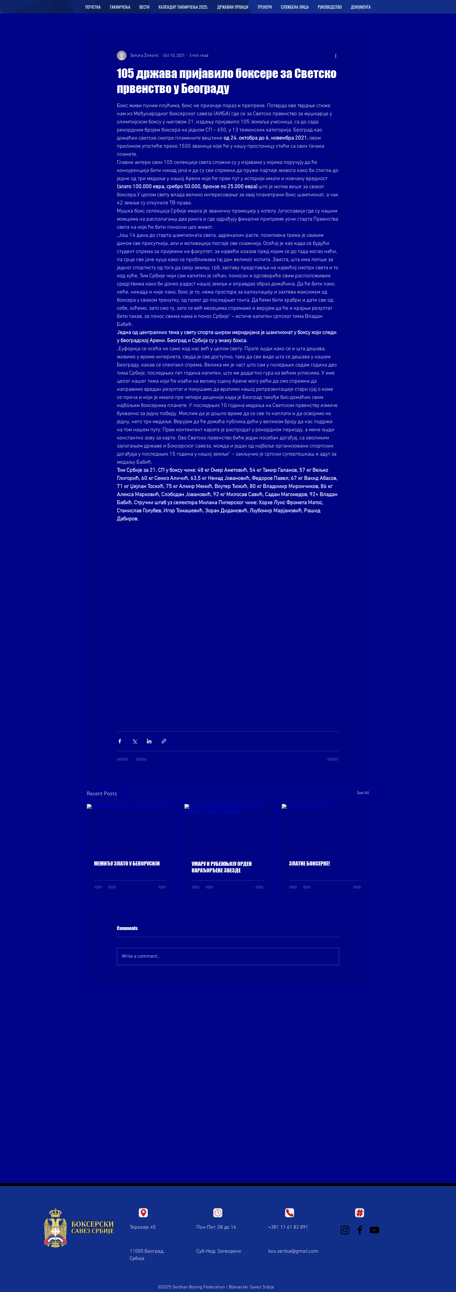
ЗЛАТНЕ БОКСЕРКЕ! (309, 863)
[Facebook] (360, 1230)
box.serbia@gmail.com (293, 1251)
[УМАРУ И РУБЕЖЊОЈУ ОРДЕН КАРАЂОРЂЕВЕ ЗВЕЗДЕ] (228, 828)
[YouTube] (374, 1230)
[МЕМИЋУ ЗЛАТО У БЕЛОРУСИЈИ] (130, 828)
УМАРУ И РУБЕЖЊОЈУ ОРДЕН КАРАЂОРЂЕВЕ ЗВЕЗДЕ (222, 867)
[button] (120, 6)
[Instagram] (345, 1230)
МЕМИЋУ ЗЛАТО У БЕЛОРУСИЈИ (127, 863)
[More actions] (335, 55)
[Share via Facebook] (120, 741)
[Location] (143, 1212)
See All (363, 793)
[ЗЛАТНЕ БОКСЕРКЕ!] (325, 828)
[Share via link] (164, 741)
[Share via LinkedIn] (149, 741)
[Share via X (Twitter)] (134, 741)
